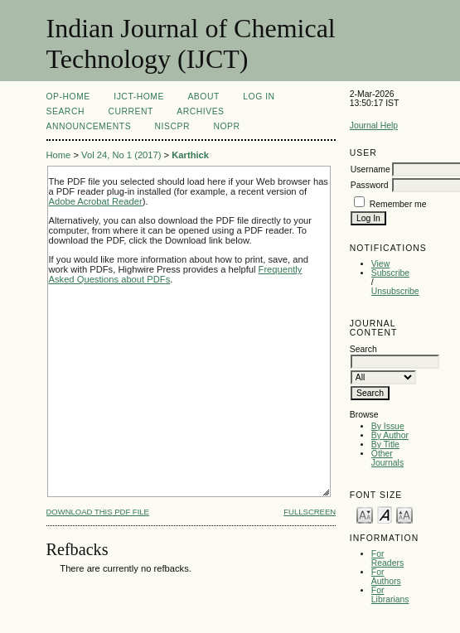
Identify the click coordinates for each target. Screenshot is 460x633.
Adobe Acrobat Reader (96, 201)
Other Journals (387, 458)
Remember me (398, 204)
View (380, 263)
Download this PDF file (97, 511)
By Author (390, 435)
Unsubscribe (395, 291)
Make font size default (384, 514)
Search (65, 111)
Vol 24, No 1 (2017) (121, 155)
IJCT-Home (139, 96)
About (203, 96)
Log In (258, 96)
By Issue (387, 426)
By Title (385, 444)
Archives (200, 111)
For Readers (387, 558)
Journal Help (374, 125)
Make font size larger (404, 514)
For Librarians (390, 595)
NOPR (226, 126)
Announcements (89, 126)
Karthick (190, 155)
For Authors (386, 577)
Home (58, 155)
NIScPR (172, 126)
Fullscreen (309, 511)
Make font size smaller (364, 514)
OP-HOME (68, 96)
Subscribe (390, 273)
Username (370, 169)
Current (130, 111)
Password (370, 185)
